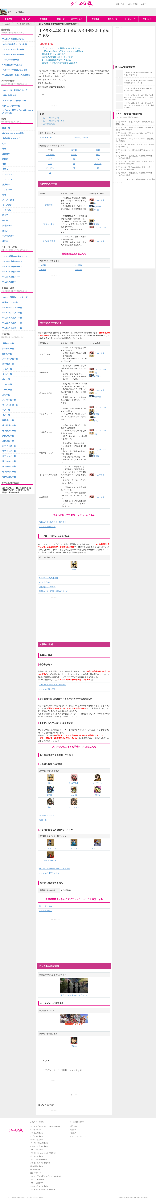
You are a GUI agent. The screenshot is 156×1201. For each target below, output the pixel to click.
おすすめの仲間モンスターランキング (57, 57)
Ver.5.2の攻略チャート (12, 272)
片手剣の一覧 (8, 343)
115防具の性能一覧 (10, 59)
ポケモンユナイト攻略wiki (40, 1163)
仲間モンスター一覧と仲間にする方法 (54, 869)
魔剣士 (94, 203)
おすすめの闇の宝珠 (47, 527)
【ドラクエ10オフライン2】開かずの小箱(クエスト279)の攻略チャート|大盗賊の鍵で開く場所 (138, 97)
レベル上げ (130, 19)
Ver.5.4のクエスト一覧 (12, 313)
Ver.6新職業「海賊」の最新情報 (16, 75)
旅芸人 (5, 169)
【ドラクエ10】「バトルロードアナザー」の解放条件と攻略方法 (135, 140)
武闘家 (5, 159)
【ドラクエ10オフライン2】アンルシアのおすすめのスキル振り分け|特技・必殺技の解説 (139, 105)
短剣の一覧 (7, 354)
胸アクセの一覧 (9, 461)
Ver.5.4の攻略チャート (12, 261)
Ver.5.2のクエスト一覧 (12, 323)
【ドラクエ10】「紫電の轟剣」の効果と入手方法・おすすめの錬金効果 (135, 174)
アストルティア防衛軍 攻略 (14, 100)
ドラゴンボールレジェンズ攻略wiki (43, 1153)
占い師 (94, 210)
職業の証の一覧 (9, 477)
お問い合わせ (75, 1126)
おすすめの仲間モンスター (50, 873)
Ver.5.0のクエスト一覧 (12, 328)
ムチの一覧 (7, 389)
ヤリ (98, 155)
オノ (50, 159)
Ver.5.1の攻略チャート (12, 277)
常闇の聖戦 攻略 (9, 95)
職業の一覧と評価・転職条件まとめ (53, 591)
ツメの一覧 (7, 384)
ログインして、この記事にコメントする (62, 1070)
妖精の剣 (48, 205)
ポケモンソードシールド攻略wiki (42, 1189)
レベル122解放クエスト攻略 (14, 44)
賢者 (4, 195)
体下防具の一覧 (9, 430)
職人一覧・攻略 (45, 906)
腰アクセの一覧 (9, 466)
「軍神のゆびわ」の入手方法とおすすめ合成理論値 (62, 51)
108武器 (78, 270)
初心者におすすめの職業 (13, 133)
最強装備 (95, 19)
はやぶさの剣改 (49, 241)
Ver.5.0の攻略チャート (12, 282)
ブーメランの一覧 (10, 405)
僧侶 (4, 149)
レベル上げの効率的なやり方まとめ (56, 60)
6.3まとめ (26, 19)
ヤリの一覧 (7, 369)
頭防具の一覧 (8, 420)
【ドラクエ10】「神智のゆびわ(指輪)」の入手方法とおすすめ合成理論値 (134, 128)
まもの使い (7, 205)
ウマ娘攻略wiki (35, 1130)
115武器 (78, 265)
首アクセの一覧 (9, 451)
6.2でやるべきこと (46, 582)
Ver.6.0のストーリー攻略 (13, 54)
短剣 (98, 150)
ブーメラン (50, 168)
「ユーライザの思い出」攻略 (14, 70)
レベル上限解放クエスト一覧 (14, 297)
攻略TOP (9, 19)
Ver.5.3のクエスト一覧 (12, 318)
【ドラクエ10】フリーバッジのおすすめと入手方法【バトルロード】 (135, 146)
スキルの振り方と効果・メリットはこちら (74, 515)
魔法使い (6, 154)
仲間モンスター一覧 (11, 106)
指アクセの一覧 (9, 456)
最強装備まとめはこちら (74, 254)
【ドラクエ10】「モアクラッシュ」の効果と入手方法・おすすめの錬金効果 (135, 163)
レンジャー (7, 190)
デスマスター (8, 236)
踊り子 (5, 215)
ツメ (98, 159)
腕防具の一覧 (8, 436)
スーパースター (9, 200)
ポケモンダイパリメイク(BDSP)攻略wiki (45, 1126)
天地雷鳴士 (7, 225)
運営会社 (73, 1130)
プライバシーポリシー (78, 1136)
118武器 (42, 265)
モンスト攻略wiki (36, 1140)
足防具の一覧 (8, 441)
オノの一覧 (7, 374)
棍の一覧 (6, 379)
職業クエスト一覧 (10, 302)
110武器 (42, 270)
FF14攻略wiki (35, 1170)
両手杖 (74, 155)
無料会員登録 (133, 4)
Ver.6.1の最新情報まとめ (13, 39)
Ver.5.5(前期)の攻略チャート (14, 256)
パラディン (7, 179)
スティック (50, 155)
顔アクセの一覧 (9, 446)
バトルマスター (97, 200)
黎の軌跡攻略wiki (36, 1166)
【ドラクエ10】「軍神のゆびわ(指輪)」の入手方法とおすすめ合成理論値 (134, 134)
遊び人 (94, 421)
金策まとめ (147, 19)
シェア (40, 95)
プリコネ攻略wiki (36, 1150)
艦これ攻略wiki (35, 1173)
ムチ (50, 164)
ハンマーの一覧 (9, 400)
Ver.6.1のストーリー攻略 (13, 49)
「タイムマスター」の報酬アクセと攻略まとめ (61, 48)
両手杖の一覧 (8, 364)
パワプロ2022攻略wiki (38, 1160)
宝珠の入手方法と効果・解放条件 (52, 522)
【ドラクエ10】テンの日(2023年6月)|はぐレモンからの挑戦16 (139, 89)
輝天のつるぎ (48, 224)
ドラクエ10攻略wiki (37, 1179)
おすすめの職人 (45, 911)
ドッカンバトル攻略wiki (39, 1143)
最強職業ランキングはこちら (53, 54)
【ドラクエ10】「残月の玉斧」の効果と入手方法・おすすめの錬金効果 (135, 157)
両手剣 (74, 150)
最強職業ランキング (47, 587)
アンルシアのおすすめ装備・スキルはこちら (74, 746)
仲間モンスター (78, 19)
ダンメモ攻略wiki (36, 1183)
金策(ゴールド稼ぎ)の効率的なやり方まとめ (59, 63)
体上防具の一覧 (9, 425)
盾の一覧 (6, 415)
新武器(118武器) (81, 137)
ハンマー (97, 164)
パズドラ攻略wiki (36, 1136)
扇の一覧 (6, 395)
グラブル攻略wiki (36, 1133)
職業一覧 (60, 19)
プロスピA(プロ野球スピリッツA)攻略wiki (45, 1176)
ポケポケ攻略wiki (36, 1156)
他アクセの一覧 (9, 471)
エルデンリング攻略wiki (39, 1186)
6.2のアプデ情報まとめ (48, 578)
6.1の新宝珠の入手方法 (12, 65)
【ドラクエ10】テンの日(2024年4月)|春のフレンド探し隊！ (134, 151)
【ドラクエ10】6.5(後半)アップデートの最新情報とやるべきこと (139, 82)
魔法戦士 (95, 207)
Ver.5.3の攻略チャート (12, 266)
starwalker (48, 83)
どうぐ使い (7, 210)
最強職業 (43, 19)
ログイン (144, 4)
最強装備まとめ (45, 137)
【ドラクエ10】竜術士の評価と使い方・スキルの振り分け (139, 74)
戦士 (93, 221)
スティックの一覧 (10, 359)
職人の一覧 (112, 19)
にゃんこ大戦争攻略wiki (39, 1146)
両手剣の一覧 (8, 348)
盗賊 (4, 164)
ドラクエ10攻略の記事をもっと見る (141, 179)
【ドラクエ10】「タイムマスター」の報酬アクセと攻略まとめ (135, 123)
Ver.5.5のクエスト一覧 (12, 307)
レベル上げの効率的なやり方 (14, 90)
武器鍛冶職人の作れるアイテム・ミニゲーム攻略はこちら (74, 899)
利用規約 (73, 1133)
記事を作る (120, 4)
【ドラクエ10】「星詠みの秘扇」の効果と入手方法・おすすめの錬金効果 (134, 168)
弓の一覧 (6, 410)
